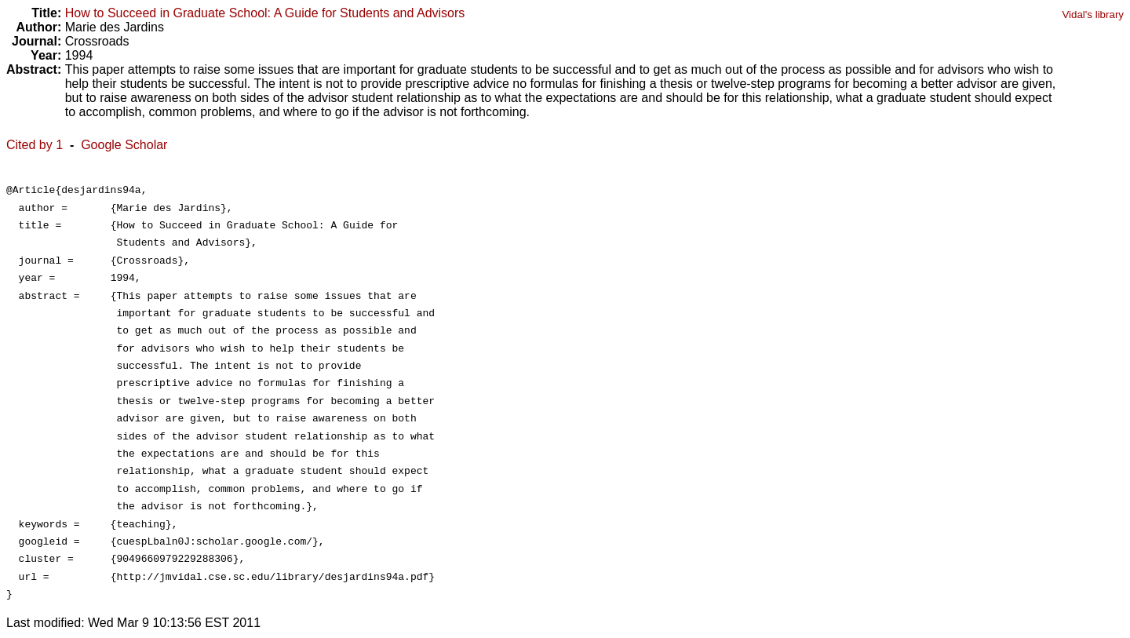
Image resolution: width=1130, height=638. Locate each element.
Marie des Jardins (114, 27)
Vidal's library (1093, 14)
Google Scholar (124, 144)
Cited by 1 (34, 144)
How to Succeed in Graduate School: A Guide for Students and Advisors (265, 13)
